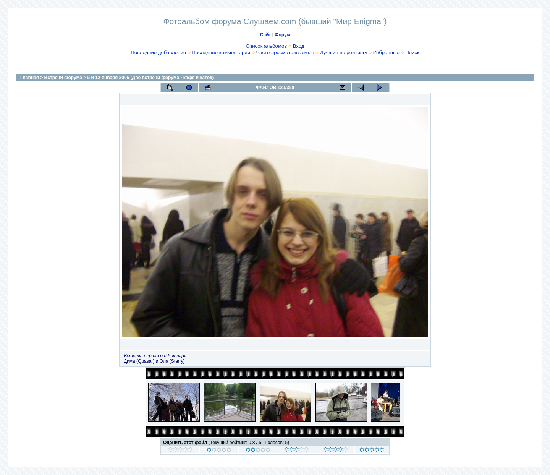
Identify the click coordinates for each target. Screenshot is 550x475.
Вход (298, 46)
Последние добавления (158, 52)
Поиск (412, 52)
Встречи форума (63, 77)
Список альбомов (266, 46)
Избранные (386, 52)
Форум (282, 34)
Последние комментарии (221, 52)
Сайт (265, 34)
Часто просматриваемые (285, 52)
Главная (29, 77)
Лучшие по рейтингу (343, 52)
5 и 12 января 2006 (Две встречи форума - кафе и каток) (150, 77)
